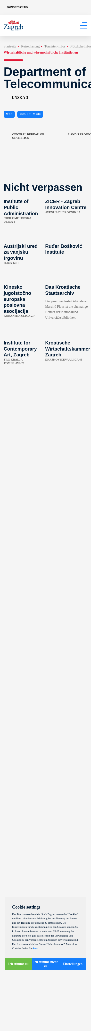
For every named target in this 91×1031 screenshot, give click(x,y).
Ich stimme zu (18, 964)
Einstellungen (73, 964)
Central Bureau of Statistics (24, 136)
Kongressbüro (17, 7)
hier (35, 948)
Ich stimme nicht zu (45, 964)
